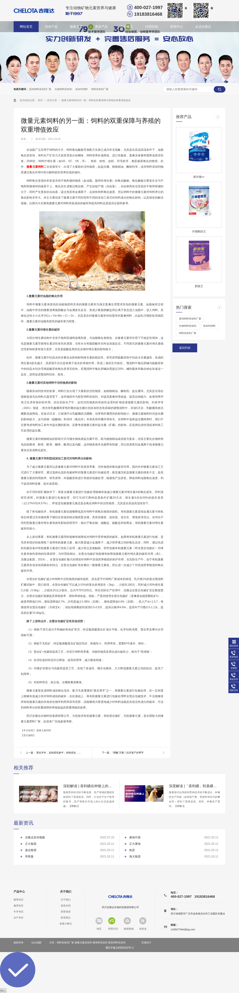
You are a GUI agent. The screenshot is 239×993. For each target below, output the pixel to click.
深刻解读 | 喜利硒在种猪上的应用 (88, 786)
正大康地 (135, 843)
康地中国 (135, 837)
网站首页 (26, 26)
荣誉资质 (66, 911)
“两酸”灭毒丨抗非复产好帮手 (128, 752)
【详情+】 (74, 806)
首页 (40, 100)
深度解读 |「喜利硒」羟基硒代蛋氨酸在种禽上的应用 (194, 786)
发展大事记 (65, 923)
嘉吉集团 (30, 850)
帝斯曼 (29, 856)
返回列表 (184, 347)
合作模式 (126, 26)
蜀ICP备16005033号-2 (119, 947)
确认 (3, 990)
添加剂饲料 (81, 89)
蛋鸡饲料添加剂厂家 (40, 89)
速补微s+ (199, 176)
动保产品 (51, 26)
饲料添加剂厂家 (99, 89)
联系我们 (66, 917)
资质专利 (66, 905)
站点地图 (36, 942)
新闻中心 (176, 26)
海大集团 (135, 856)
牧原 (132, 850)
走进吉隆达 (203, 26)
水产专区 (18, 917)
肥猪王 (199, 286)
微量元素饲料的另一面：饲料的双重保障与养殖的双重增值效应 (96, 100)
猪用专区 (18, 899)
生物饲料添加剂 (63, 89)
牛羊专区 (18, 911)
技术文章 (52, 100)
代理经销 (151, 26)
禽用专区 (18, 905)
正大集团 (30, 843)
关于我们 (65, 891)
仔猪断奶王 (199, 231)
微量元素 (76, 26)
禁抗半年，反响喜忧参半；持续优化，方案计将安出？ (59, 752)
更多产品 (101, 26)
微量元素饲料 (35, 166)
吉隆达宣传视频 (35, 837)
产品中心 (19, 891)
